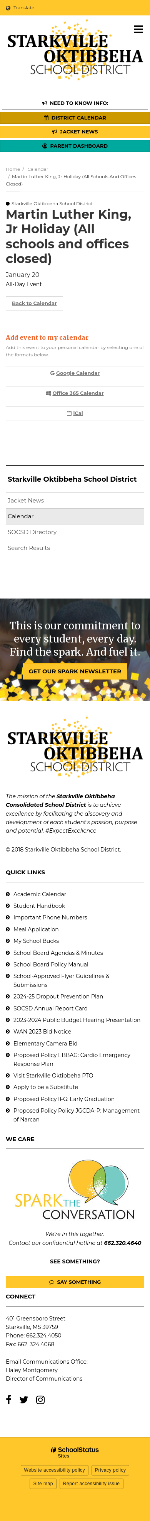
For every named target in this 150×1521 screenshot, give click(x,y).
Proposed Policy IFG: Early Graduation (64, 1099)
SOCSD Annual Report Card (50, 1008)
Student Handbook (39, 905)
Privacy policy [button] (110, 1470)
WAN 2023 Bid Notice (42, 1031)
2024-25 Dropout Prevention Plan (58, 996)
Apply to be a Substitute (45, 1087)
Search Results (29, 547)
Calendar (37, 169)
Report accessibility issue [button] (91, 1483)
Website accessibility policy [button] (54, 1470)
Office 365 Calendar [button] (74, 393)
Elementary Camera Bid (45, 1043)
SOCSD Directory (32, 532)
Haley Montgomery (32, 1370)
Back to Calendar (34, 303)
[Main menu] (138, 28)
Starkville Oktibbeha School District (72, 479)
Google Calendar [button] (75, 373)
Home (13, 169)
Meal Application (36, 929)
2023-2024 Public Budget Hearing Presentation (76, 1020)
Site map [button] (43, 1483)
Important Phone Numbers (50, 917)
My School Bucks (36, 941)
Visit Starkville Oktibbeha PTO (53, 1075)
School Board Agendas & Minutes (58, 952)
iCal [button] (75, 413)
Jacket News (26, 500)
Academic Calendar (39, 894)
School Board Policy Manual (50, 964)
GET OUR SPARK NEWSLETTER (75, 671)
